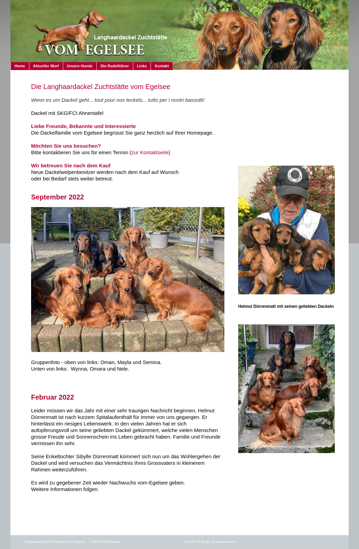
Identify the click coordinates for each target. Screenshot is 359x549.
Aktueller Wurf (46, 66)
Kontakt (162, 66)
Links (142, 66)
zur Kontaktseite (150, 152)
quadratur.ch (225, 541)
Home (19, 66)
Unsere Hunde (80, 66)
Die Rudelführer (114, 66)
